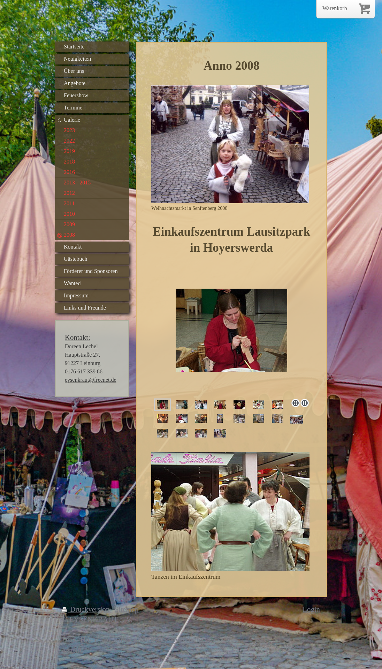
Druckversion (87, 609)
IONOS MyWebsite (173, 640)
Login (311, 609)
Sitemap (126, 609)
